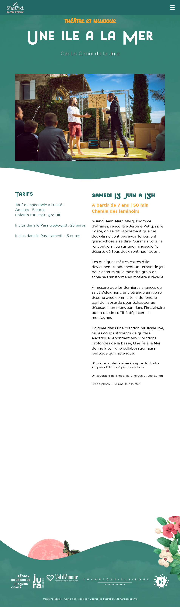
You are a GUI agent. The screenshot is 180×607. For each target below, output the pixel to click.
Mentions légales (52, 599)
